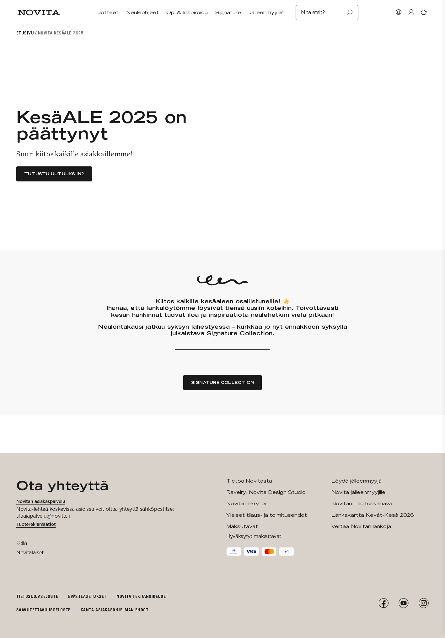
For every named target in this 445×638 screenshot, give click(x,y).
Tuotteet (106, 12)
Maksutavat (242, 526)
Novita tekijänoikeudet (142, 596)
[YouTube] (404, 603)
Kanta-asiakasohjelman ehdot (114, 609)
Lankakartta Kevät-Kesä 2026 (372, 515)
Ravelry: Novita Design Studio (266, 492)
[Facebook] (383, 603)
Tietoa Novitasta (249, 481)
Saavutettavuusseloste (43, 609)
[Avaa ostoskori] (424, 13)
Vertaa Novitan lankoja (361, 526)
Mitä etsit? (327, 12)
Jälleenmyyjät (266, 12)
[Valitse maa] (399, 13)
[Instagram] (424, 603)
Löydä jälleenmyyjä (356, 481)
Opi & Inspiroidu (187, 12)
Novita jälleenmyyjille (358, 492)
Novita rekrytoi (246, 503)
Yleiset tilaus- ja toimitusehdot (266, 515)
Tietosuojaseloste (37, 596)
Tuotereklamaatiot (36, 524)
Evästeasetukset (87, 596)
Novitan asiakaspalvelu (40, 501)
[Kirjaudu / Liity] (411, 13)
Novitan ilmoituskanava (361, 503)
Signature (228, 12)
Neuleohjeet (142, 12)
